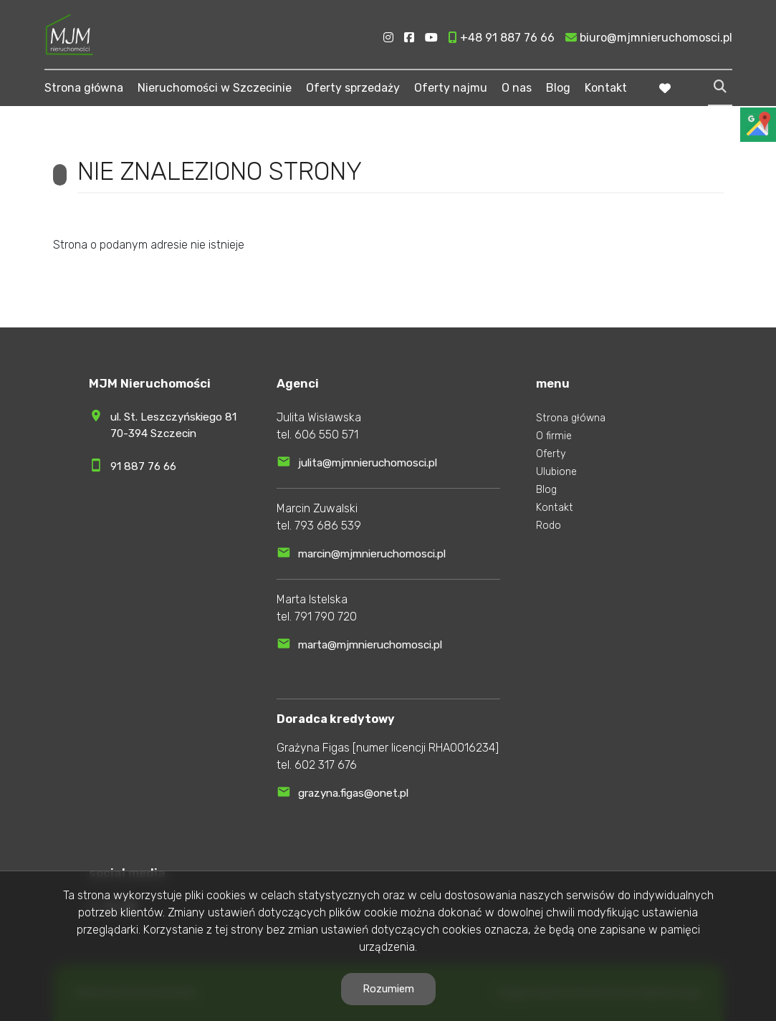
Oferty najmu (450, 88)
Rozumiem (388, 988)
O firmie (554, 436)
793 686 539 (327, 525)
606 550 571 (326, 434)
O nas (517, 88)
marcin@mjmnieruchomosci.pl (372, 553)
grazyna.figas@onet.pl (353, 793)
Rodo (548, 525)
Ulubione (556, 472)
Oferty (551, 454)
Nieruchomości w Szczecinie (215, 88)
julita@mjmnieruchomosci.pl (367, 462)
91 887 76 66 (143, 466)
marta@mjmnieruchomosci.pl (370, 644)
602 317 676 (325, 765)
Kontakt (606, 88)
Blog (558, 88)
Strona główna (83, 88)
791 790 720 (325, 616)
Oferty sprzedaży (353, 88)
